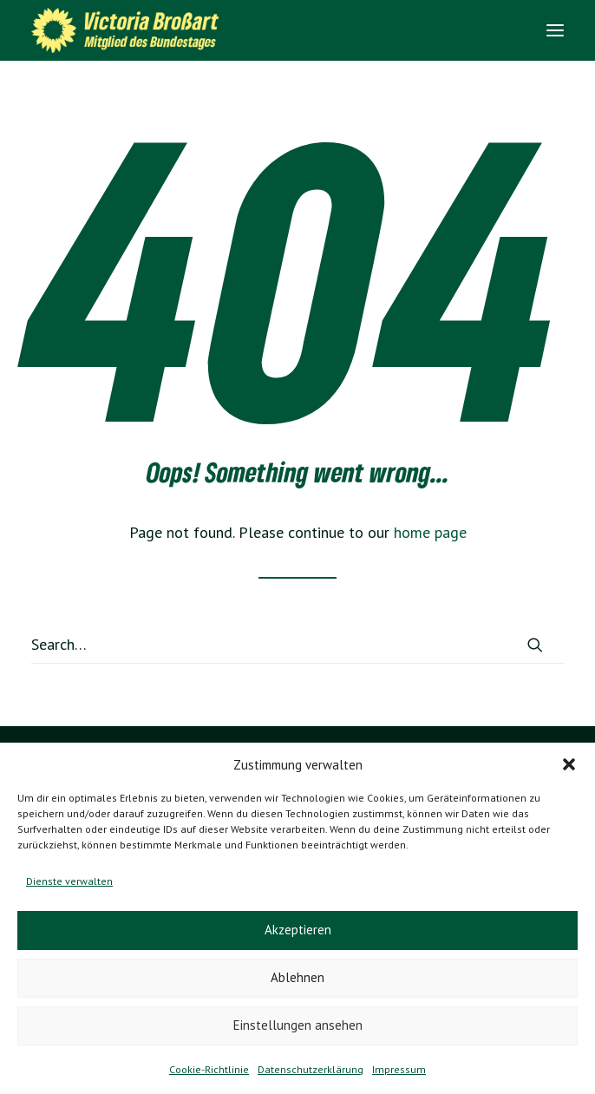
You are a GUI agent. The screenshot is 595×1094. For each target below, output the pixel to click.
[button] (569, 764)
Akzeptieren (298, 929)
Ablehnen (297, 977)
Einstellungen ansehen (298, 1025)
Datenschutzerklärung (310, 1069)
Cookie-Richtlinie (209, 1069)
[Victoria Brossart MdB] (130, 30)
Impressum (399, 1069)
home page (430, 532)
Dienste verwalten (69, 881)
